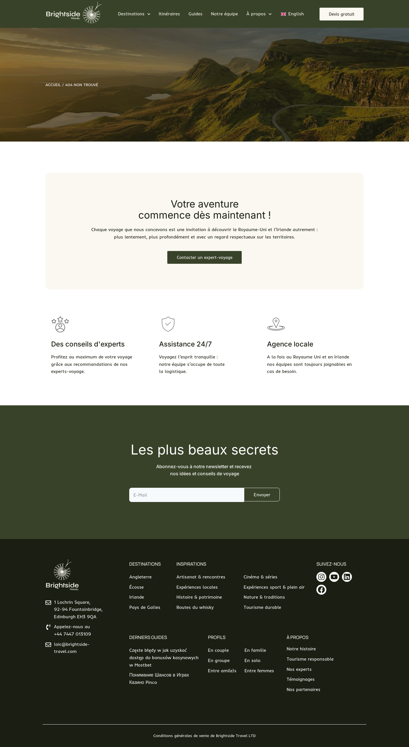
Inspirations (191, 564)
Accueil (53, 84)
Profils (217, 637)
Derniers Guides (148, 637)
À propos (297, 637)
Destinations (145, 564)
